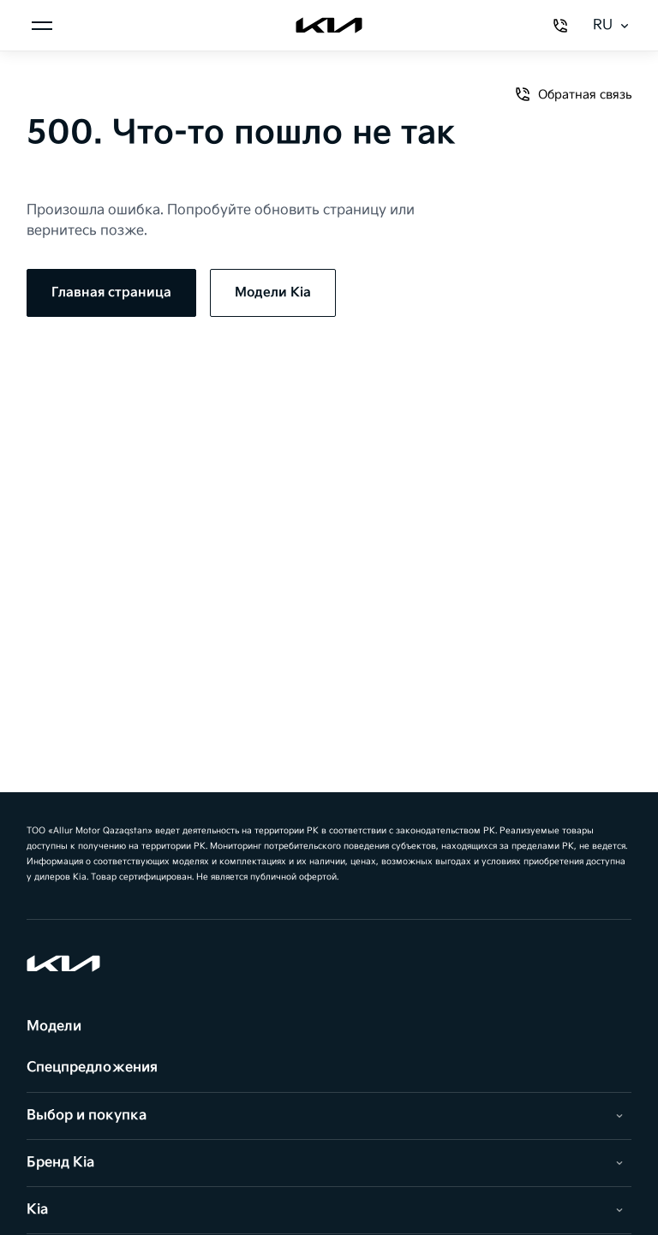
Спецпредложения (92, 1067)
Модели (54, 1026)
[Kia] (329, 25)
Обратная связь (572, 94)
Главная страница (111, 292)
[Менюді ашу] (42, 26)
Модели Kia (273, 292)
